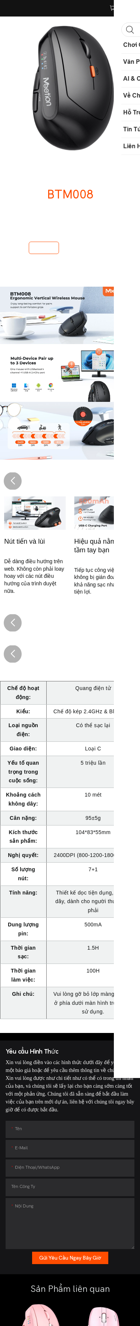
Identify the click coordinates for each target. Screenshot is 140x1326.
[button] (13, 481)
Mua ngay (44, 248)
